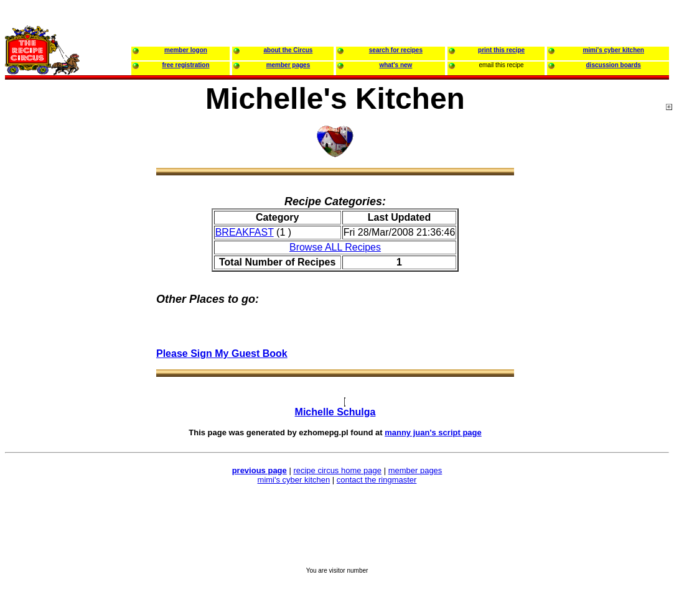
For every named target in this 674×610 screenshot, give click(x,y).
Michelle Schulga (335, 412)
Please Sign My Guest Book (222, 353)
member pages (415, 470)
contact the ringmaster (377, 479)
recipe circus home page (337, 470)
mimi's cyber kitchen (294, 479)
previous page (259, 470)
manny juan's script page (433, 432)
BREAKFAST (244, 232)
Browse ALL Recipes (335, 247)
